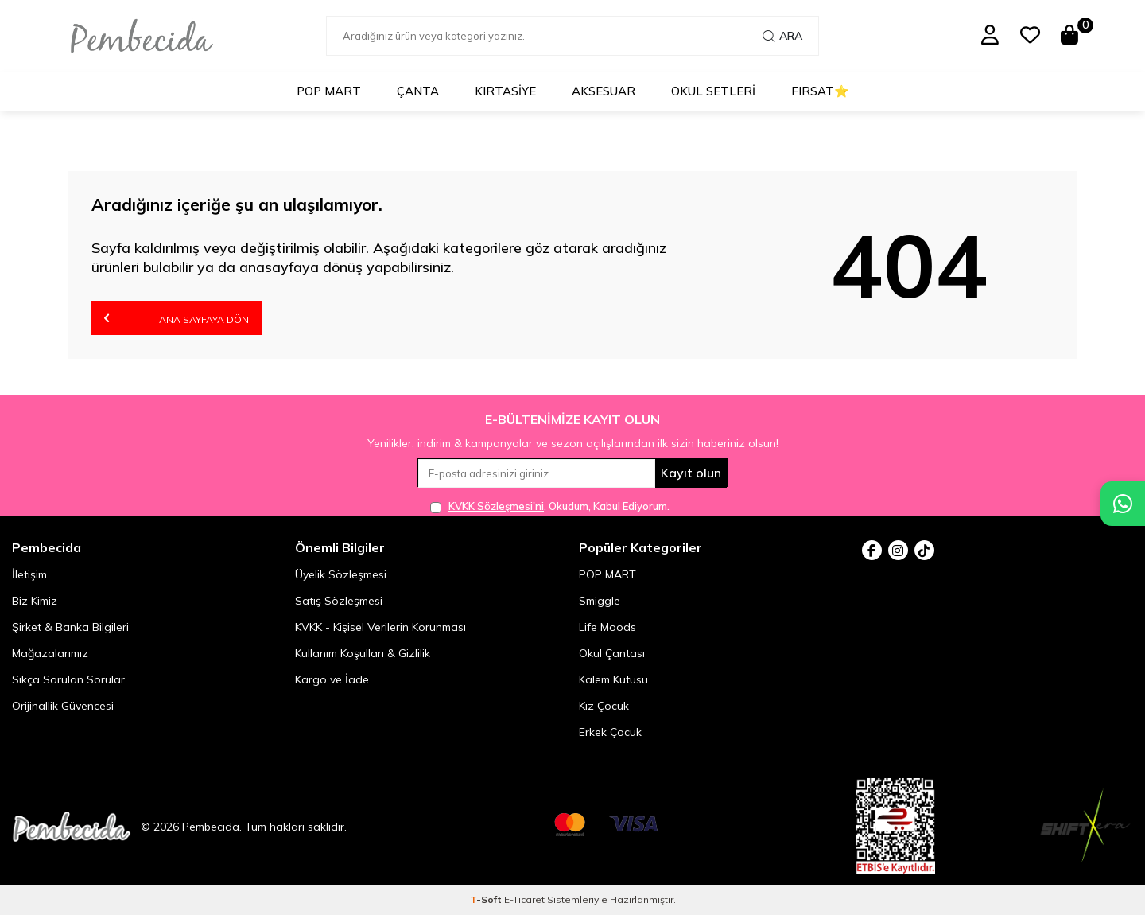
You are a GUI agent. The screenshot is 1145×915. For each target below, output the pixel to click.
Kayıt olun (691, 473)
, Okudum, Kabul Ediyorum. (550, 506)
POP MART (329, 91)
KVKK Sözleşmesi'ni (496, 506)
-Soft (487, 899)
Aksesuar (603, 91)
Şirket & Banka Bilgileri (70, 627)
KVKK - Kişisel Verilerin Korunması (380, 627)
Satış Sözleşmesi (338, 601)
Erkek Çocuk (610, 732)
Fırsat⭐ (820, 91)
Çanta (418, 91)
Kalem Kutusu (613, 679)
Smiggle (599, 601)
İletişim (29, 574)
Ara (782, 36)
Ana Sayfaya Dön (176, 318)
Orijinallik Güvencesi (63, 706)
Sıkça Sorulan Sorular (68, 679)
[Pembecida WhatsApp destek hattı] (1122, 503)
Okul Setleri (713, 91)
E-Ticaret (524, 899)
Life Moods (607, 627)
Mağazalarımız (50, 653)
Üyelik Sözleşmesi (340, 574)
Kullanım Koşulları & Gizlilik (362, 653)
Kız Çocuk (604, 706)
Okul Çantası (612, 653)
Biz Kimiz (34, 601)
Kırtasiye (505, 91)
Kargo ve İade (332, 679)
